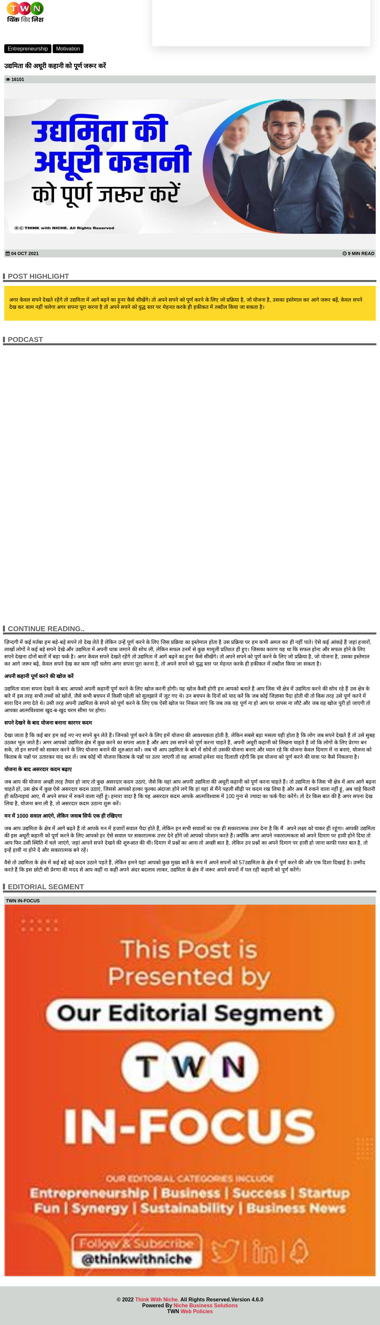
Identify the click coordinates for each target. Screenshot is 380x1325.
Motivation (68, 48)
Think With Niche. (157, 1299)
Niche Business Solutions (205, 1305)
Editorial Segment (46, 887)
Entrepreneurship (28, 48)
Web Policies (197, 1311)
